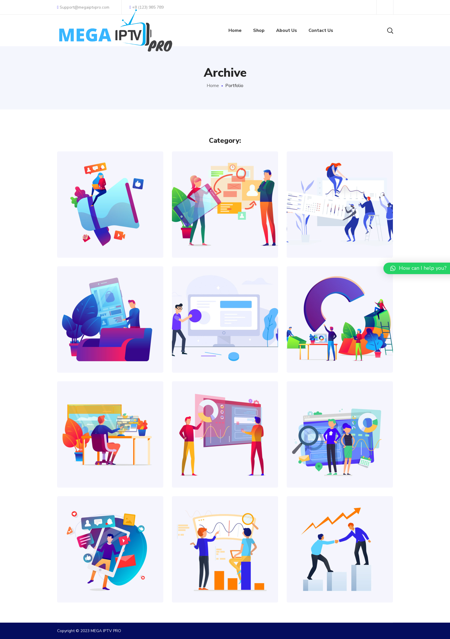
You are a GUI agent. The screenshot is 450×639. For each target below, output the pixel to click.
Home (213, 85)
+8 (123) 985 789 (146, 7)
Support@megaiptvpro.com (83, 7)
